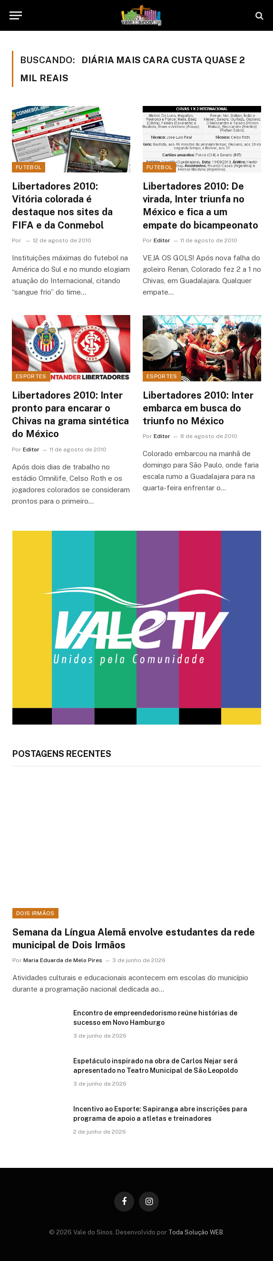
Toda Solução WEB (195, 1232)
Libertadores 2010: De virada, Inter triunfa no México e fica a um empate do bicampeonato (200, 206)
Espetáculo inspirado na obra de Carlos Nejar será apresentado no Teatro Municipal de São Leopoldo (155, 1065)
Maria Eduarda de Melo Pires (62, 960)
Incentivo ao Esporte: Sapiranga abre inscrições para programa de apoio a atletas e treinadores (160, 1113)
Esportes (31, 376)
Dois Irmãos (35, 913)
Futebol (28, 167)
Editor (162, 240)
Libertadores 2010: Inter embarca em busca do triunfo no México (198, 408)
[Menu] (16, 15)
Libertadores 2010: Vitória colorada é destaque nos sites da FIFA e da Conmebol (62, 206)
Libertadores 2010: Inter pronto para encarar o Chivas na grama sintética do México (70, 415)
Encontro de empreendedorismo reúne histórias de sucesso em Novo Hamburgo (155, 1017)
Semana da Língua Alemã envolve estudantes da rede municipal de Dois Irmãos (133, 939)
